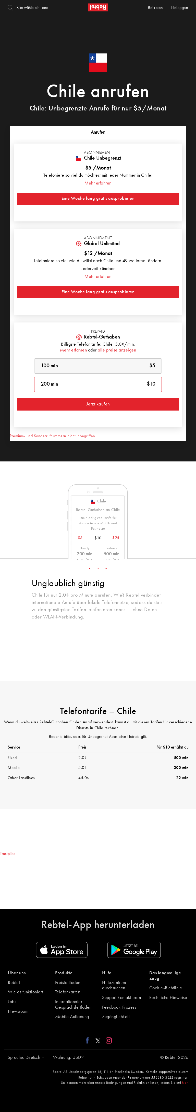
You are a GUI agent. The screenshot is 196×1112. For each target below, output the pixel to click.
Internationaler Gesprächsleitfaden (73, 1005)
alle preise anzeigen (117, 350)
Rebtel (14, 982)
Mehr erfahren (98, 183)
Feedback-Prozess (119, 1007)
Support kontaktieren (121, 997)
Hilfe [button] (107, 973)
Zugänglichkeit (116, 1017)
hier (185, 1083)
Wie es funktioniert (25, 992)
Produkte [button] (64, 973)
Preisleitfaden (67, 982)
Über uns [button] (17, 973)
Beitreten (155, 8)
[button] (25, 1057)
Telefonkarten (67, 992)
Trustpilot (7, 854)
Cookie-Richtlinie (165, 988)
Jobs (12, 1002)
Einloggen (179, 8)
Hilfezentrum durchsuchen (114, 985)
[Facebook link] (88, 1040)
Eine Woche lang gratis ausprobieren (98, 198)
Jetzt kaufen (98, 404)
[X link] (98, 1040)
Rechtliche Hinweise (168, 997)
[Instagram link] (107, 1040)
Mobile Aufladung (72, 1017)
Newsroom (18, 1011)
